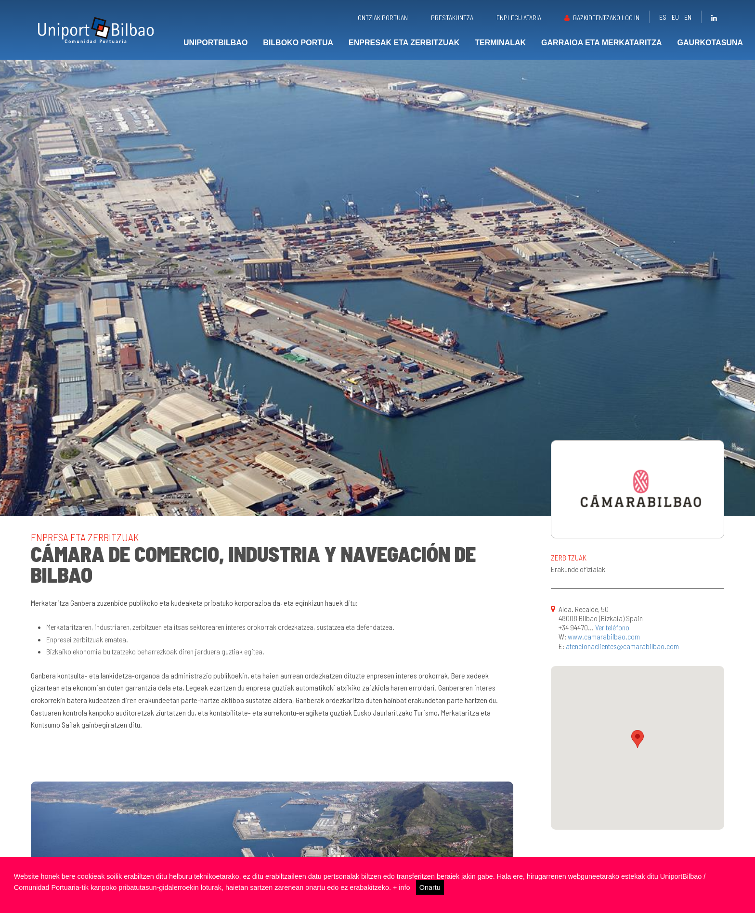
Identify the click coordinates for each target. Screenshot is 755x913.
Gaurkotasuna (710, 43)
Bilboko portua (298, 43)
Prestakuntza (452, 17)
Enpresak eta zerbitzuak (404, 43)
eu (675, 17)
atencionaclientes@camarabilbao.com (622, 646)
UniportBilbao (215, 43)
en (687, 17)
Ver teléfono (612, 627)
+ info (401, 887)
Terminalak (500, 43)
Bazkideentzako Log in (606, 17)
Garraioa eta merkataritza (601, 43)
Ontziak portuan (383, 17)
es (662, 17)
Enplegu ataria (518, 17)
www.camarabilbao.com (604, 636)
